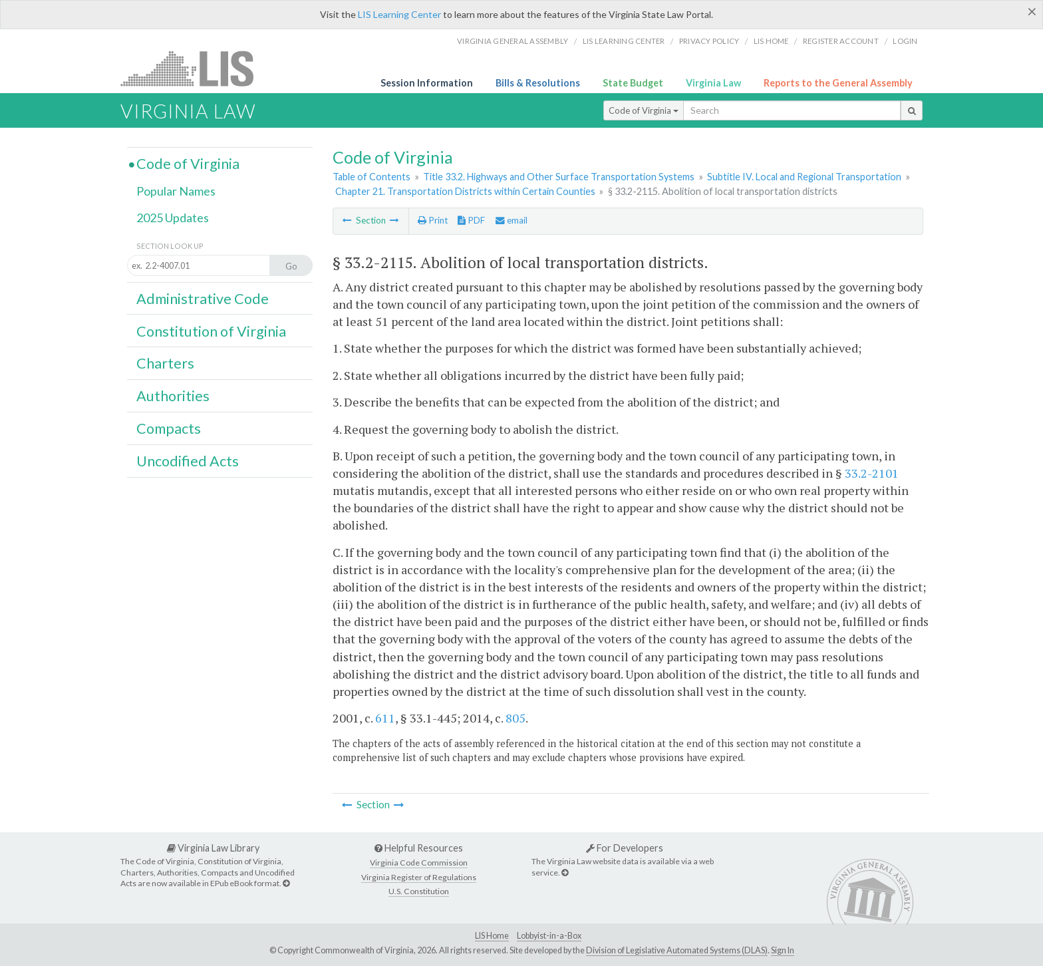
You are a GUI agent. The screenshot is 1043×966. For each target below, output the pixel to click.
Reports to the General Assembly (838, 82)
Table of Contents (371, 176)
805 (515, 718)
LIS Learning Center (399, 14)
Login (905, 41)
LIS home (771, 41)
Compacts (168, 428)
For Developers (624, 848)
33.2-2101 (872, 473)
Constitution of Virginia (211, 331)
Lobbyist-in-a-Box (549, 936)
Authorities (173, 395)
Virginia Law (713, 82)
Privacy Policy (709, 41)
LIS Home (492, 936)
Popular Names (176, 191)
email (511, 220)
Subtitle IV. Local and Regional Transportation (804, 176)
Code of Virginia (643, 110)
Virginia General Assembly (512, 41)
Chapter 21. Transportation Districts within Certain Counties (465, 191)
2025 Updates (172, 217)
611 (385, 718)
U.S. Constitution (418, 891)
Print (433, 220)
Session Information (426, 82)
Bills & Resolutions (538, 82)
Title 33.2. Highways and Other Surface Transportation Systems (558, 176)
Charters (165, 363)
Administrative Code (202, 298)
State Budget (633, 82)
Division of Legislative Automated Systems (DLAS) (677, 950)
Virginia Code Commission (419, 863)
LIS (194, 68)
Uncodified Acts (187, 461)
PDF (471, 220)
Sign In (782, 950)
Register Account (841, 41)
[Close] (1032, 11)
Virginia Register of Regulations (418, 877)
